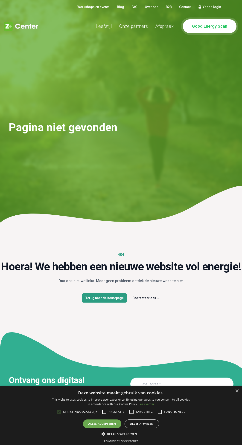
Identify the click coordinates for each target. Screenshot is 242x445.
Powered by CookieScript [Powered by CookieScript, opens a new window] (121, 441)
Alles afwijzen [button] (142, 424)
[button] (121, 434)
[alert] (121, 415)
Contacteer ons (146, 298)
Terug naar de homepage (104, 298)
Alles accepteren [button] (102, 424)
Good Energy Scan (209, 26)
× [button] (237, 391)
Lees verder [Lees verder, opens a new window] (147, 404)
